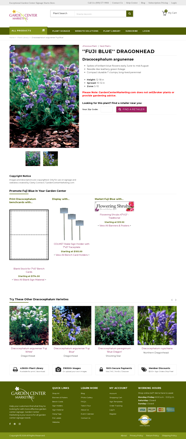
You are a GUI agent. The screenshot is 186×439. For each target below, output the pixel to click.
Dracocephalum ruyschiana (157, 348)
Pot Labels (56, 418)
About (124, 435)
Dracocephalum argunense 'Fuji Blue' (72, 350)
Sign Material (57, 410)
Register (113, 414)
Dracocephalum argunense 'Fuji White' (29, 350)
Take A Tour (86, 406)
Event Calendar (87, 414)
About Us (85, 410)
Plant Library (23, 37)
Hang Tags (56, 414)
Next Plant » (105, 46)
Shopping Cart (116, 397)
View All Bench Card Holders (72, 254)
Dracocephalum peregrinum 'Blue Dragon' (114, 350)
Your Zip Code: (90, 109)
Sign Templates (116, 401)
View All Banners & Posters (114, 225)
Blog (83, 393)
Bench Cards (57, 401)
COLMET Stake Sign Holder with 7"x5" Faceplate (71, 246)
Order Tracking (116, 406)
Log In (112, 410)
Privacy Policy (136, 435)
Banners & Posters (60, 397)
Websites (56, 422)
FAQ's (83, 401)
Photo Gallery (87, 397)
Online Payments (145, 425)
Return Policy (152, 435)
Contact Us (85, 418)
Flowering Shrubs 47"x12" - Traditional (114, 216)
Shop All (55, 393)
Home (12, 37)
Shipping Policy (169, 435)
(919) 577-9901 (102, 2)
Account (113, 393)
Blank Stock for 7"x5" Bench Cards (29, 270)
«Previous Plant (89, 46)
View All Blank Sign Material (29, 279)
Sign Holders (57, 406)
